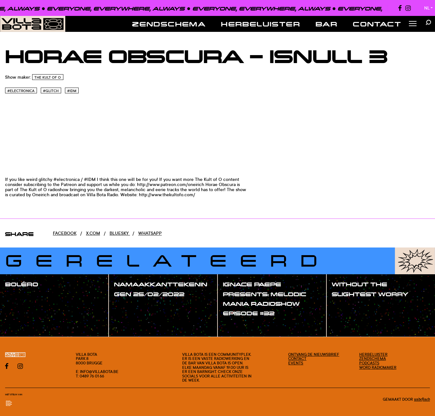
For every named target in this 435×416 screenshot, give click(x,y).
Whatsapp (150, 233)
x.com (93, 233)
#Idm (71, 90)
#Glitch (51, 90)
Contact (377, 24)
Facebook (64, 233)
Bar (327, 24)
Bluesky (120, 233)
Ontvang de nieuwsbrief (313, 354)
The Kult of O (47, 77)
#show (19, 297)
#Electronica (20, 90)
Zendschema (169, 24)
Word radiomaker (377, 367)
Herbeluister (260, 24)
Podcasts (369, 363)
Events (295, 363)
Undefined (422, 399)
